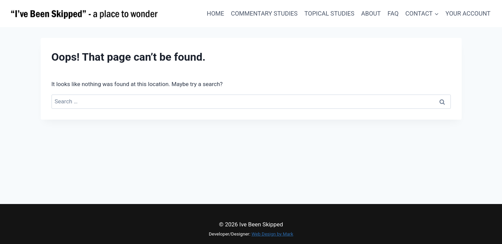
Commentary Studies (264, 13)
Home (215, 13)
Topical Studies (329, 13)
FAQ (392, 13)
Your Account (467, 13)
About (371, 13)
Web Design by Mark (272, 234)
